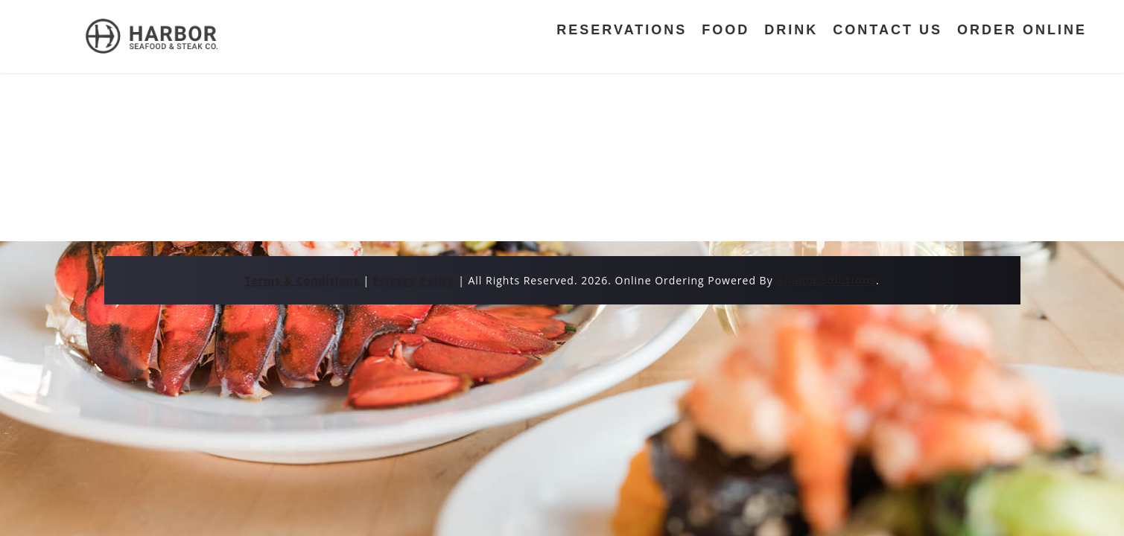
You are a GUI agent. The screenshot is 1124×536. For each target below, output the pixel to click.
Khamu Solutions (826, 280)
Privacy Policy (415, 280)
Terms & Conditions (303, 280)
